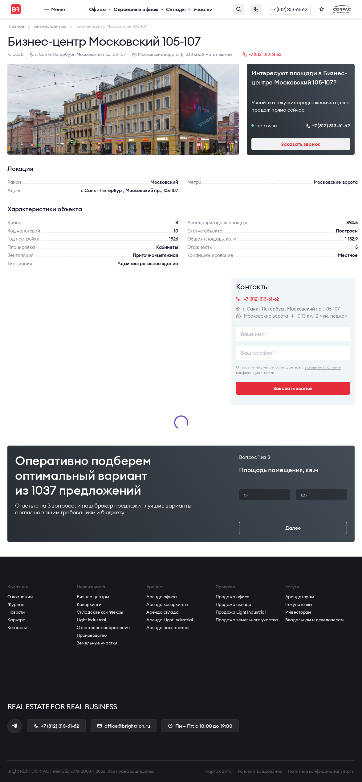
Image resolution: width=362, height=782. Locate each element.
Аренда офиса (161, 596)
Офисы (97, 9)
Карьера (16, 620)
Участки (203, 9)
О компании (20, 596)
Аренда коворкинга (167, 604)
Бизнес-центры (93, 596)
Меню (54, 9)
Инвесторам (298, 612)
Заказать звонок (256, 9)
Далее (292, 528)
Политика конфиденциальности (321, 771)
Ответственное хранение (103, 627)
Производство (91, 635)
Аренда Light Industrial (169, 620)
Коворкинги (89, 604)
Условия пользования (260, 771)
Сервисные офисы (136, 9)
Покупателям (298, 604)
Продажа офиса (233, 596)
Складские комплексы (100, 612)
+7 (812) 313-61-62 (289, 9)
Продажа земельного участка (247, 620)
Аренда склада (162, 612)
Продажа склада (233, 604)
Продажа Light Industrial (241, 612)
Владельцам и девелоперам (314, 620)
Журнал (15, 604)
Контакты (17, 627)
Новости (16, 612)
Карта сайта (218, 771)
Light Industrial (91, 620)
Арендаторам (299, 596)
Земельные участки (97, 643)
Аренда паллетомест (168, 627)
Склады (175, 9)
